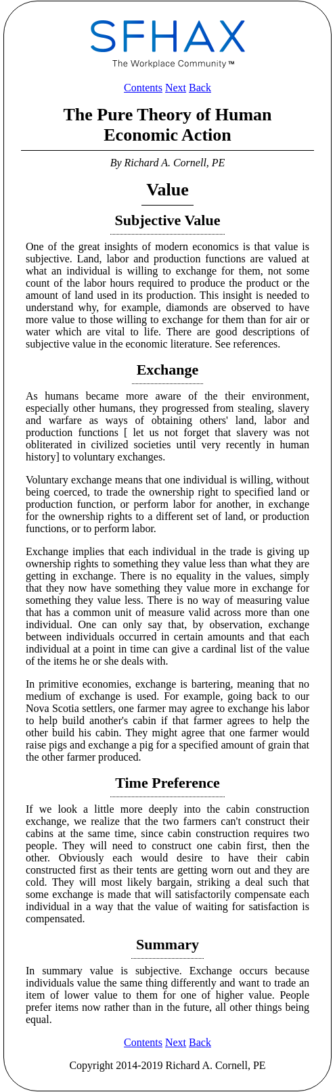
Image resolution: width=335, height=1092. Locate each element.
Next (175, 87)
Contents (143, 87)
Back (200, 87)
